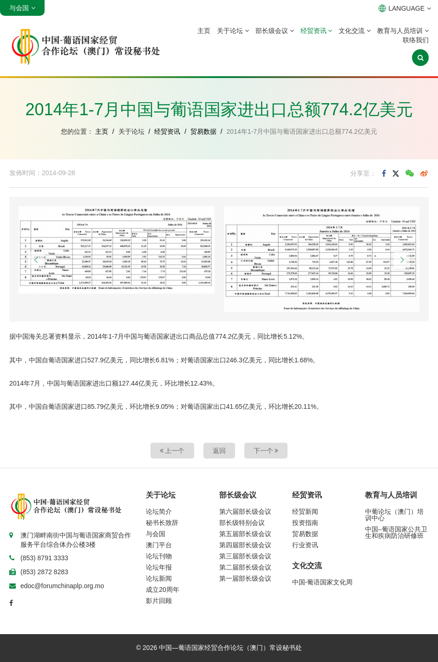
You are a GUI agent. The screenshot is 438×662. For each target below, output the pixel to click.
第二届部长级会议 (245, 567)
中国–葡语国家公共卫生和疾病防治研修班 (396, 532)
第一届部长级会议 (245, 578)
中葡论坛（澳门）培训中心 (394, 515)
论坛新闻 (159, 578)
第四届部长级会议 (245, 545)
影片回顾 (159, 600)
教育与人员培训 (403, 30)
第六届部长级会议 (245, 511)
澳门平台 (159, 545)
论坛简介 (159, 511)
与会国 (155, 533)
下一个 (266, 450)
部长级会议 (274, 30)
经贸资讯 (317, 30)
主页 (203, 30)
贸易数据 (203, 131)
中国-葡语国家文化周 (322, 582)
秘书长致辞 (162, 522)
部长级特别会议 (242, 522)
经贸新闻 (305, 511)
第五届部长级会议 (245, 533)
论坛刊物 (159, 556)
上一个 (172, 450)
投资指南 (305, 522)
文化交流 (355, 30)
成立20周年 (162, 589)
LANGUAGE (405, 8)
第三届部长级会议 (245, 556)
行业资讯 (305, 545)
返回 (219, 450)
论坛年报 (159, 567)
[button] (36, 260)
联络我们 (416, 40)
